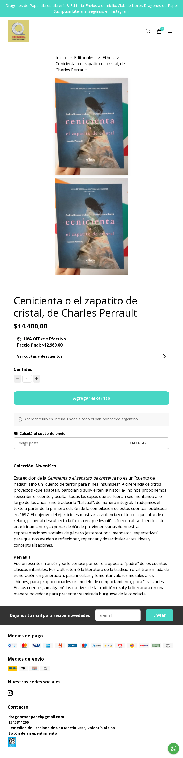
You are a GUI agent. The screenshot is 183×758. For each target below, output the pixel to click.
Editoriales (84, 57)
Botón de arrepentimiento (32, 733)
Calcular (138, 443)
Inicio (61, 57)
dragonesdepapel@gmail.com (36, 716)
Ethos (109, 57)
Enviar (159, 615)
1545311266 (18, 722)
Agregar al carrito (91, 398)
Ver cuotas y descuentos (40, 356)
